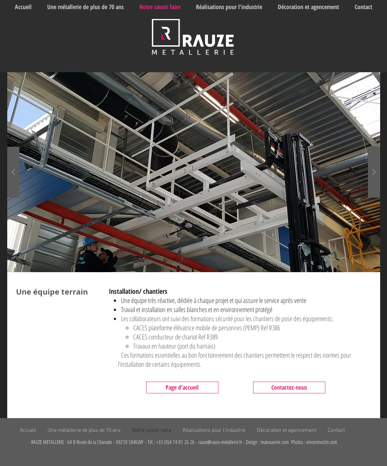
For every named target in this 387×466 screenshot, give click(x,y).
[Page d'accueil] (182, 387)
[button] (193, 172)
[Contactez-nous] (289, 387)
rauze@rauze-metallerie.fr (220, 441)
